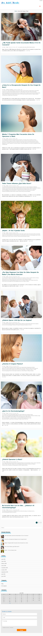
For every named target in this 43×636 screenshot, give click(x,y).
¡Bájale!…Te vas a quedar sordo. (13, 230)
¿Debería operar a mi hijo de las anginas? (17, 320)
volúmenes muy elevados (21, 236)
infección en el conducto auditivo (23, 280)
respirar (25, 370)
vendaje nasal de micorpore (12, 95)
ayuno (26, 139)
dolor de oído (6, 511)
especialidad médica (15, 415)
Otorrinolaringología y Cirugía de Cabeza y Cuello (27, 369)
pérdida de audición (12, 512)
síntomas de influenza (6, 191)
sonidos (39, 235)
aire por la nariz (7, 90)
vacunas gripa (21, 191)
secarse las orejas (22, 281)
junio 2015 (4, 576)
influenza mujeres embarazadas (7, 189)
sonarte (11, 191)
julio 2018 (3, 559)
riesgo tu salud (20, 143)
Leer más (28, 50)
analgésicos (6, 139)
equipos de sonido (5, 235)
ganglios (13, 280)
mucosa (24, 91)
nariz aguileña (17, 368)
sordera (3, 236)
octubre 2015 (4, 569)
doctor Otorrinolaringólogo (7, 415)
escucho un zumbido (13, 511)
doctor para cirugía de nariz (22, 367)
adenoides (6, 323)
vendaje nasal (4, 95)
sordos (6, 236)
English (41, 0)
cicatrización (17, 90)
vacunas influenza (27, 191)
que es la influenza (17, 190)
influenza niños (16, 189)
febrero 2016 (4, 563)
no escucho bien (20, 511)
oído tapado (31, 280)
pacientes (32, 142)
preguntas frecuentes (13, 143)
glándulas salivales (34, 415)
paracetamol (36, 142)
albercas (15, 277)
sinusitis (19, 465)
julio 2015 (3, 574)
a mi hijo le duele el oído (8, 277)
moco (24, 142)
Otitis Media (9, 281)
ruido (36, 235)
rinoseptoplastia (15, 465)
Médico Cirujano (5, 416)
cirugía (21, 90)
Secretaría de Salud (24, 190)
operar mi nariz (12, 369)
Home (16, 11)
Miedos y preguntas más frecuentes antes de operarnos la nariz (18, 135)
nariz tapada (25, 368)
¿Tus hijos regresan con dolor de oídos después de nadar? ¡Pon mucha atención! (20, 273)
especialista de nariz (31, 367)
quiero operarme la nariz (19, 370)
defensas (23, 323)
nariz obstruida (31, 91)
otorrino (28, 142)
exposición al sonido (19, 235)
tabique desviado (30, 370)
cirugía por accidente (6, 91)
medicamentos (21, 189)
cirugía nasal (36, 90)
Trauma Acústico (11, 236)
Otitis (37, 280)
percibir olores (11, 370)
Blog (7, 47)
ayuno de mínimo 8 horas (31, 139)
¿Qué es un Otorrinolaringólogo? (13, 411)
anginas (13, 323)
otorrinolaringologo (5, 190)
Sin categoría (10, 89)
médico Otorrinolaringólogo (18, 416)
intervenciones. (13, 142)
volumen (15, 236)
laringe (39, 415)
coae (4, 47)
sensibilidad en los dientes (28, 143)
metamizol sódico (19, 142)
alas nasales (12, 90)
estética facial (21, 415)
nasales (35, 91)
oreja (35, 280)
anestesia (17, 139)
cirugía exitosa (31, 90)
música (25, 235)
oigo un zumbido (28, 511)
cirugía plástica (6, 367)
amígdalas (9, 323)
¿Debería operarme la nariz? (12, 459)
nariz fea (21, 368)
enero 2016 (4, 565)
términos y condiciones (9, 627)
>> (40, 522)
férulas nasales (13, 91)
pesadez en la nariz (5, 143)
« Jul (10, 603)
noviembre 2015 (5, 567)
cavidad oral (24, 414)
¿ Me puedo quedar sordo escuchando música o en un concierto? (21, 44)
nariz (27, 91)
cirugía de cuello (29, 414)
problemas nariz (5, 465)
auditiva (21, 47)
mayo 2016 (4, 561)
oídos (26, 47)
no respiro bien (31, 368)
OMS (28, 47)
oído (23, 47)
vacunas (16, 191)
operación (36, 368)
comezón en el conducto (21, 277)
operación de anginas (34, 323)
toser (14, 191)
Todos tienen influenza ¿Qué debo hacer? (16, 183)
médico (11, 368)
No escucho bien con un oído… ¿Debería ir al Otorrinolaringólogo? (18, 506)
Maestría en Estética (5, 368)
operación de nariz (5, 369)
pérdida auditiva (32, 47)
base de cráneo (18, 414)
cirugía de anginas (18, 323)
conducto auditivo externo (31, 277)
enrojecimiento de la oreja (7, 280)
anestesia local (21, 139)
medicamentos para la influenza (30, 189)
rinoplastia (10, 465)
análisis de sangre (11, 139)
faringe (26, 415)
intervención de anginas (6, 142)
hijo (16, 280)
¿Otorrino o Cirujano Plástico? (12, 364)
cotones (37, 277)
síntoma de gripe (31, 190)
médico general (11, 416)
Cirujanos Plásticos (13, 367)
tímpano (27, 281)
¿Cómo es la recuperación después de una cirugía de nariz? (21, 86)
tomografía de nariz (36, 143)
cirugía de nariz (25, 90)
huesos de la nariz (19, 91)
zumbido (27, 236)
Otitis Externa (4, 281)
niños (29, 323)
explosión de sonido (12, 235)
